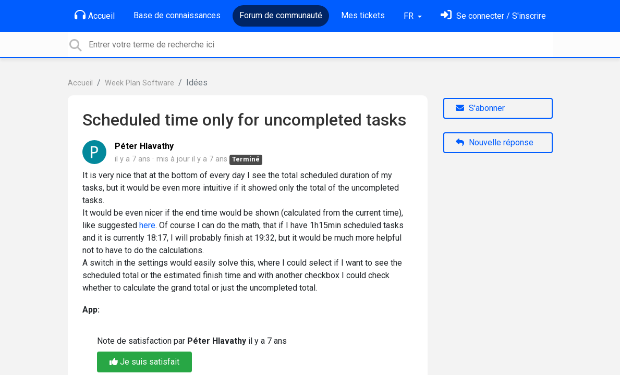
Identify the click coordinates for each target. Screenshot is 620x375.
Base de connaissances (177, 15)
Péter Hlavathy (144, 146)
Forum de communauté (280, 15)
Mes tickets (363, 15)
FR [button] (410, 16)
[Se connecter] (493, 16)
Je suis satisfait (144, 362)
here (147, 225)
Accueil (95, 15)
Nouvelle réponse (494, 142)
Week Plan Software (139, 83)
